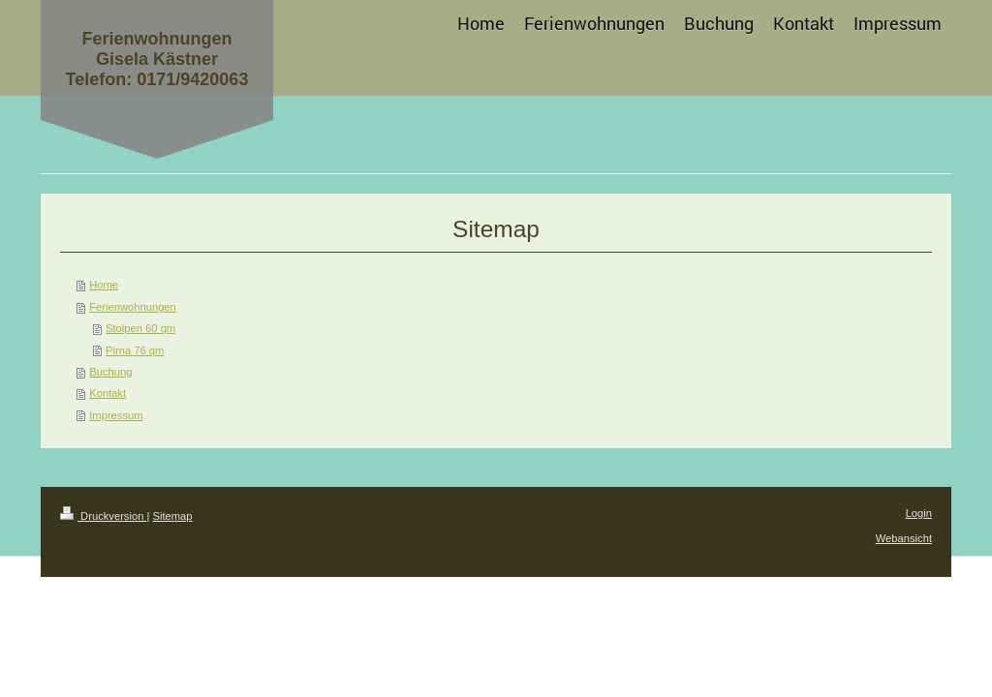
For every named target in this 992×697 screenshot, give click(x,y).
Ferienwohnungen (132, 307)
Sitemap (173, 516)
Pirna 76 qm (135, 350)
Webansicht (904, 538)
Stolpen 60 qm (140, 328)
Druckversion (103, 516)
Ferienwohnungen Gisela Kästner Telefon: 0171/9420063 (157, 59)
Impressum (115, 415)
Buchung (110, 372)
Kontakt (107, 393)
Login (919, 513)
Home (103, 284)
